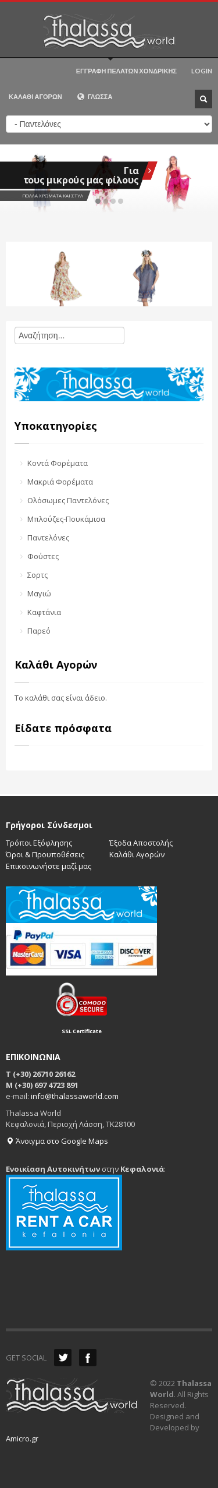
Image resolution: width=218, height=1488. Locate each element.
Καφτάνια (44, 612)
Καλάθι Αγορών (137, 854)
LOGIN (201, 71)
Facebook (88, 1357)
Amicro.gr (22, 1438)
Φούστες (43, 556)
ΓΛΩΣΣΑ (95, 97)
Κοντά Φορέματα (57, 463)
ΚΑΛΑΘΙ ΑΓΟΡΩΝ (35, 96)
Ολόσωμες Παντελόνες (68, 500)
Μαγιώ (39, 593)
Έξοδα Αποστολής (141, 842)
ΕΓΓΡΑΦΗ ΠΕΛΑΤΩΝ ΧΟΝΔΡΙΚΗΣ (126, 71)
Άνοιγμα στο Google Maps (57, 1141)
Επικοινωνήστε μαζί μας (48, 866)
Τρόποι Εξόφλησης (39, 842)
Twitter (63, 1357)
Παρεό (39, 630)
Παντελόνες (48, 537)
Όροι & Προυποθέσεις (45, 854)
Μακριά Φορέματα (60, 481)
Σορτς (37, 575)
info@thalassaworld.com (75, 1096)
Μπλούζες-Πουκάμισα (66, 519)
